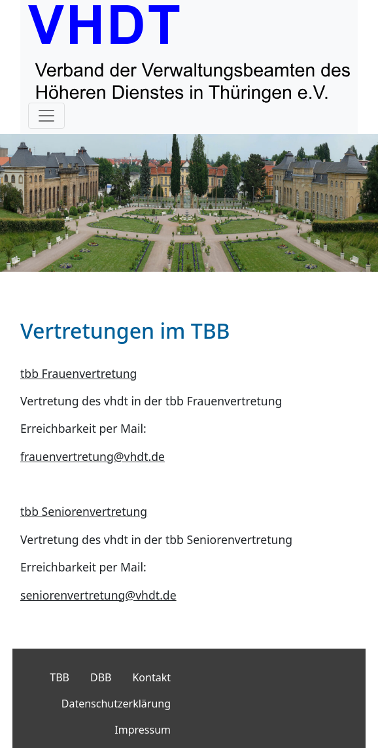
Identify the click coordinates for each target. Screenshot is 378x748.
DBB (100, 677)
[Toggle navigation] (46, 116)
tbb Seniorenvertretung (83, 511)
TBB (59, 677)
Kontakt (151, 677)
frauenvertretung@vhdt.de (92, 456)
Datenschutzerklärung (116, 703)
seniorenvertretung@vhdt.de (98, 595)
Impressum (142, 729)
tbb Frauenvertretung (78, 373)
